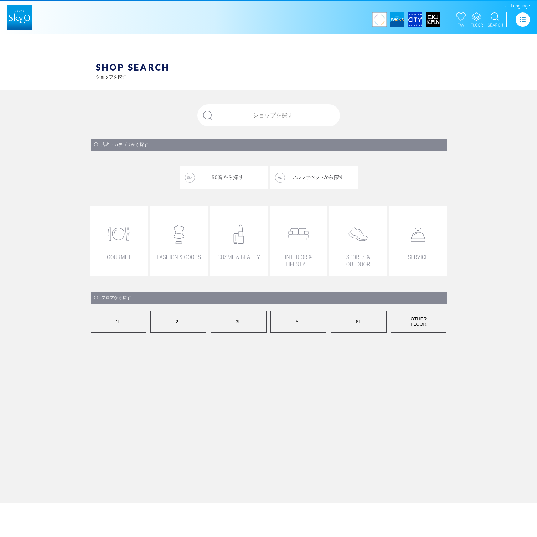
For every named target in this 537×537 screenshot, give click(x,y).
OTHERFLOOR (419, 321)
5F (298, 321)
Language (520, 6)
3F (238, 321)
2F (178, 321)
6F (358, 321)
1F (118, 321)
